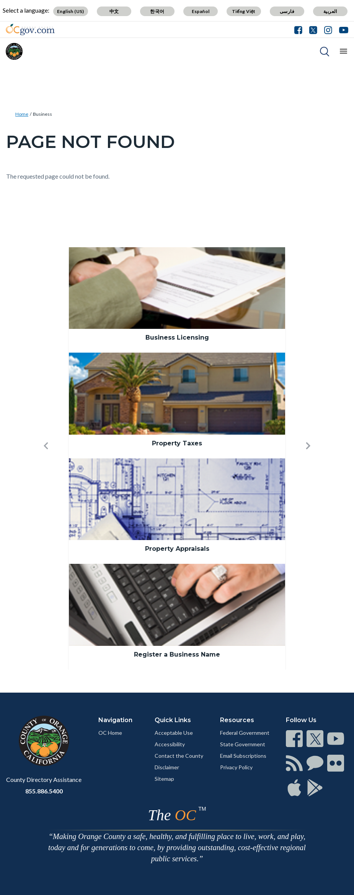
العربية (330, 11)
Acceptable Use (174, 732)
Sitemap (164, 778)
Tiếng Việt (244, 11)
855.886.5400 (44, 791)
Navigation (115, 720)
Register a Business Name (177, 654)
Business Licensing (177, 337)
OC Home (110, 732)
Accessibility (170, 744)
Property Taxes (177, 443)
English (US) (70, 11)
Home (21, 114)
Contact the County (179, 755)
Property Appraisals (177, 548)
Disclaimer (167, 767)
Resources (237, 720)
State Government (242, 744)
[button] (46, 458)
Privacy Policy (236, 767)
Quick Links (173, 720)
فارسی (287, 11)
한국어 (157, 11)
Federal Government (244, 732)
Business (42, 114)
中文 (114, 11)
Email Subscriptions (243, 755)
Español (201, 11)
